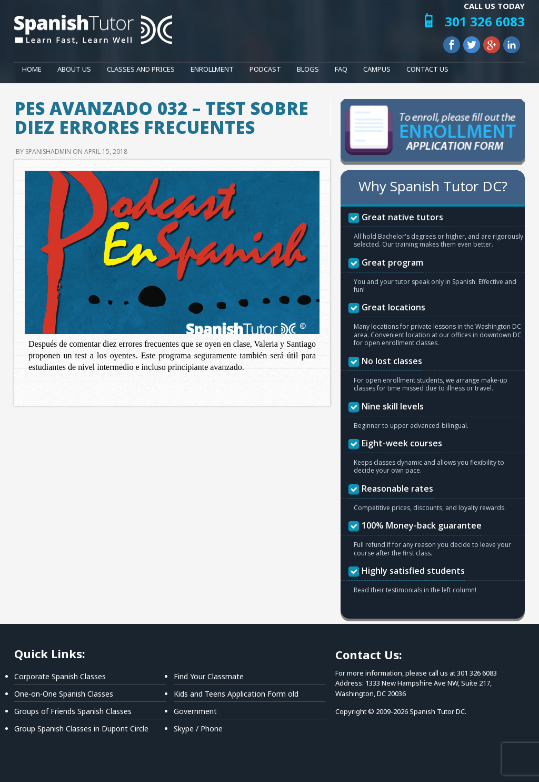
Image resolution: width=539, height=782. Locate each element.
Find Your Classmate (209, 676)
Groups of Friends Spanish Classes (73, 711)
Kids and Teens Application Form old (236, 694)
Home (32, 69)
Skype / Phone (198, 729)
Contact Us (427, 69)
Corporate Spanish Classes (60, 676)
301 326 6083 (485, 21)
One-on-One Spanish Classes (63, 694)
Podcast (265, 69)
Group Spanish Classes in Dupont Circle (81, 729)
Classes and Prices (141, 69)
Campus (377, 69)
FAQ (341, 69)
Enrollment (212, 69)
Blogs (308, 69)
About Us (74, 69)
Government (195, 711)
